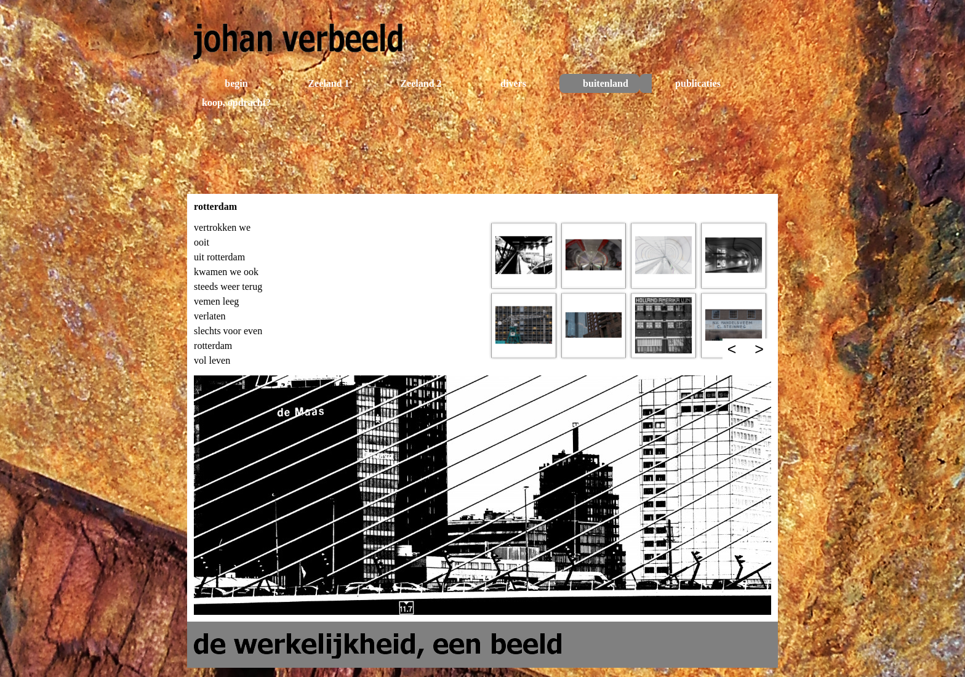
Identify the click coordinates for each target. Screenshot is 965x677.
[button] (524, 255)
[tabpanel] (336, 294)
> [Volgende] (759, 349)
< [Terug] (732, 349)
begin (236, 83)
